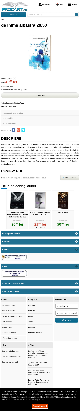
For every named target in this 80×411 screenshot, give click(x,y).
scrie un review (9, 123)
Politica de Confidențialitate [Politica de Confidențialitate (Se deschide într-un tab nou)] (27, 397)
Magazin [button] (33, 299)
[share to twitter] (23, 130)
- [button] (76, 250)
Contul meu (44, 4)
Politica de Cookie (9, 311)
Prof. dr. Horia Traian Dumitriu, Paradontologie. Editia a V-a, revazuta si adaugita (38, 354)
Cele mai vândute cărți (10, 351)
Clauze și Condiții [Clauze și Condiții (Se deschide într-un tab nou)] (46, 397)
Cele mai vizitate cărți (10, 362)
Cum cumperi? (7, 322)
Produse (13, 15)
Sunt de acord (40, 406)
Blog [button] (32, 345)
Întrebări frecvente (9, 333)
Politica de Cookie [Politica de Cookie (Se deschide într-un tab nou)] (9, 397)
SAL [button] (5, 266)
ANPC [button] (6, 250)
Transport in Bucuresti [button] (13, 283)
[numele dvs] (66, 306)
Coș (59, 4)
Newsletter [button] (61, 299)
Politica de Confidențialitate (12, 316)
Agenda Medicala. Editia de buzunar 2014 (38, 364)
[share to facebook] (13, 130)
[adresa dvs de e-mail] (66, 313)
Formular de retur (35, 333)
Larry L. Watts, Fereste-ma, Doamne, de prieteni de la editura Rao (38, 382)
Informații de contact (9, 338)
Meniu (72, 4)
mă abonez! (66, 320)
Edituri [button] (6, 242)
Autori (30, 322)
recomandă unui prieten (13, 113)
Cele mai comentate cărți (11, 356)
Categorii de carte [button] (11, 234)
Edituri (30, 316)
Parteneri (31, 327)
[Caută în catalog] (76, 14)
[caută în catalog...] (50, 14)
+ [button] (76, 233)
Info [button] (5, 299)
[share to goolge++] (18, 130)
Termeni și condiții (8, 305)
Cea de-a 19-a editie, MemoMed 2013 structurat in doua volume (39, 372)
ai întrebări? (8, 118)
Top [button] (4, 345)
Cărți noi (31, 305)
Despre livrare (7, 327)
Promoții (31, 311)
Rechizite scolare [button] (11, 291)
